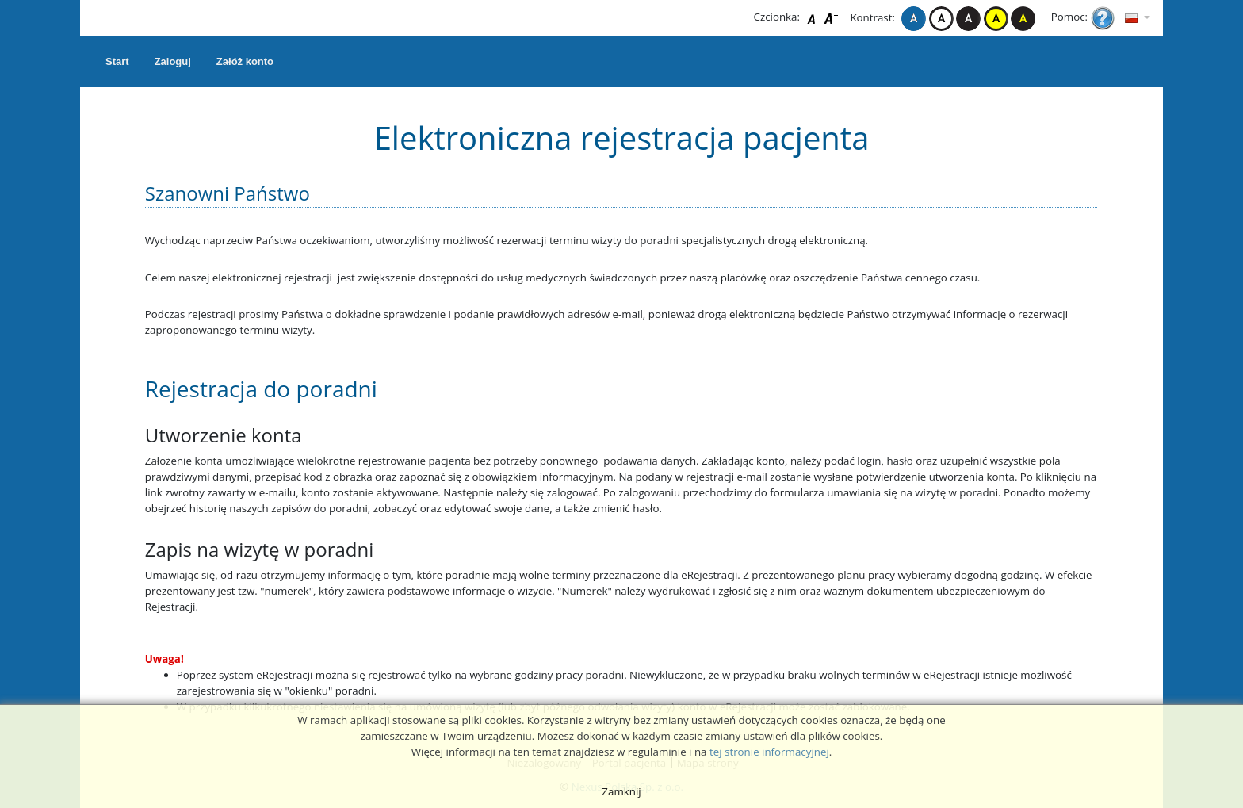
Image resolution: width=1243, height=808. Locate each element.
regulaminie (657, 752)
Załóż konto (244, 61)
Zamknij (621, 791)
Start (117, 61)
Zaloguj (173, 61)
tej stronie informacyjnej (769, 752)
